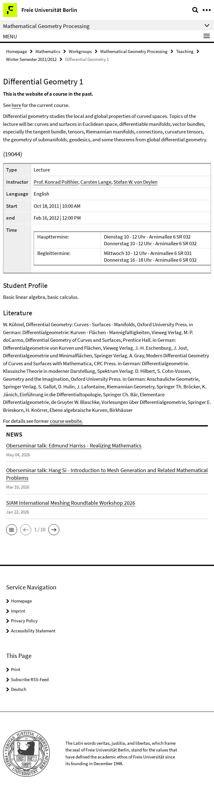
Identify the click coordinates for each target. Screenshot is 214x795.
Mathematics (47, 51)
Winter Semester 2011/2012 (31, 59)
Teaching (185, 51)
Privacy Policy (24, 621)
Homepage (16, 51)
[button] (11, 530)
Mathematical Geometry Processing (134, 51)
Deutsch (18, 689)
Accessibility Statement (33, 631)
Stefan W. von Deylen (135, 181)
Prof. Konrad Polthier (56, 181)
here (16, 105)
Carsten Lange (95, 181)
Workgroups (80, 51)
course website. (66, 421)
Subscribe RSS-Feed (30, 679)
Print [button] (15, 669)
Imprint (18, 611)
